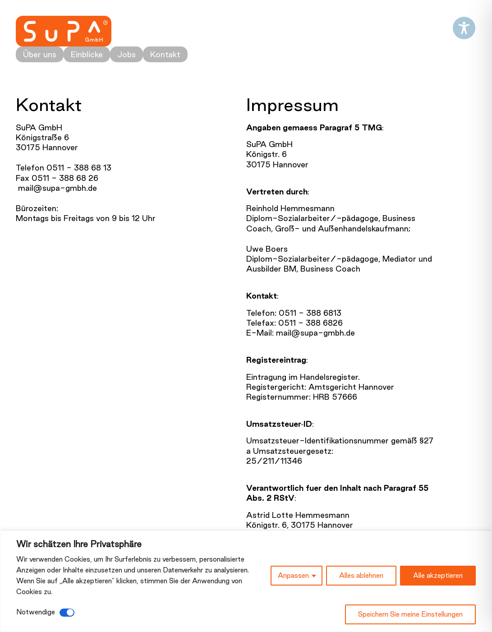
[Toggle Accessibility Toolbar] (464, 28)
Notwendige (35, 612)
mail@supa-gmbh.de (56, 188)
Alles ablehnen (361, 575)
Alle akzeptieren (438, 575)
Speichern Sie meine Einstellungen (410, 614)
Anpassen (293, 575)
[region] (246, 581)
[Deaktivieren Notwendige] (67, 613)
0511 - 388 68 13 (78, 167)
